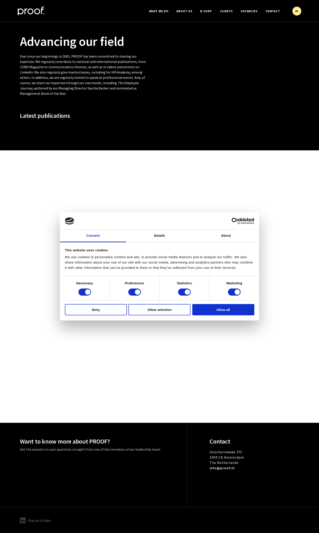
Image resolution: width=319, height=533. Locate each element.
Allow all (223, 310)
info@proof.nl (222, 468)
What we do (159, 11)
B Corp (206, 11)
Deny (96, 310)
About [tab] (226, 235)
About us (184, 11)
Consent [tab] (93, 235)
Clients (226, 11)
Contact (273, 11)
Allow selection (159, 310)
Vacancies (249, 11)
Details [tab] (159, 235)
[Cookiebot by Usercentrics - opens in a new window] (235, 221)
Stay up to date (35, 520)
